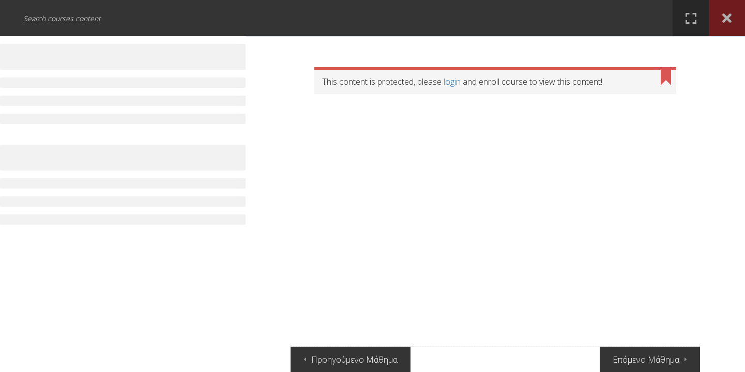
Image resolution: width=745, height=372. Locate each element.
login (452, 81)
